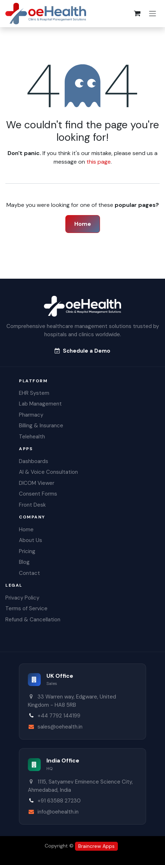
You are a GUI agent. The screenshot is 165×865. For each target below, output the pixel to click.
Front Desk (32, 504)
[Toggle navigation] (152, 13)
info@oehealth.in (58, 811)
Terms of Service (26, 608)
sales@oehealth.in (60, 726)
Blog (24, 562)
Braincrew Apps (96, 846)
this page (98, 161)
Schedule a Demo (82, 350)
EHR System (34, 393)
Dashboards (33, 461)
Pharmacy (31, 414)
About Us (30, 540)
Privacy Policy (22, 597)
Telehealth (32, 436)
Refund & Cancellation (32, 619)
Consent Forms (38, 493)
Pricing (27, 551)
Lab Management (40, 403)
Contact (29, 573)
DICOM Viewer (36, 483)
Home (82, 224)
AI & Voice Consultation (48, 472)
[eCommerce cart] (137, 13)
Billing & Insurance (41, 425)
